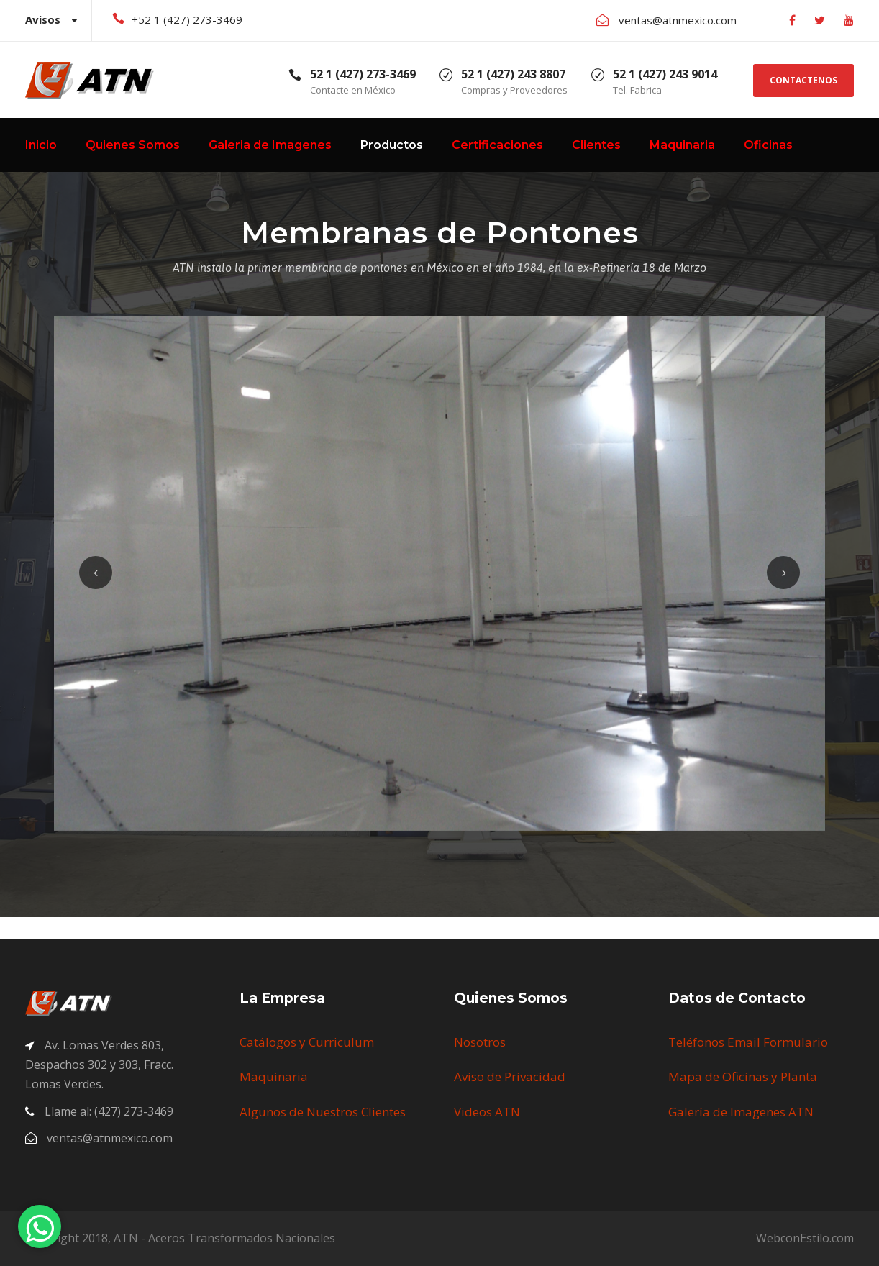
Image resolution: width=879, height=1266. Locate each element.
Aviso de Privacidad (509, 1076)
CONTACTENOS (803, 80)
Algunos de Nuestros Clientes (323, 1111)
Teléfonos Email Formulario (748, 1042)
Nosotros (480, 1042)
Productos (391, 145)
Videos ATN (487, 1111)
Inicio (41, 145)
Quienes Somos (133, 145)
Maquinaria (682, 145)
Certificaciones (497, 145)
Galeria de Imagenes (270, 145)
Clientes (596, 145)
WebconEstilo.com (805, 1238)
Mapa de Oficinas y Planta (742, 1076)
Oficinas (768, 145)
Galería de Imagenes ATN (741, 1111)
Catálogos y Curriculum (307, 1042)
